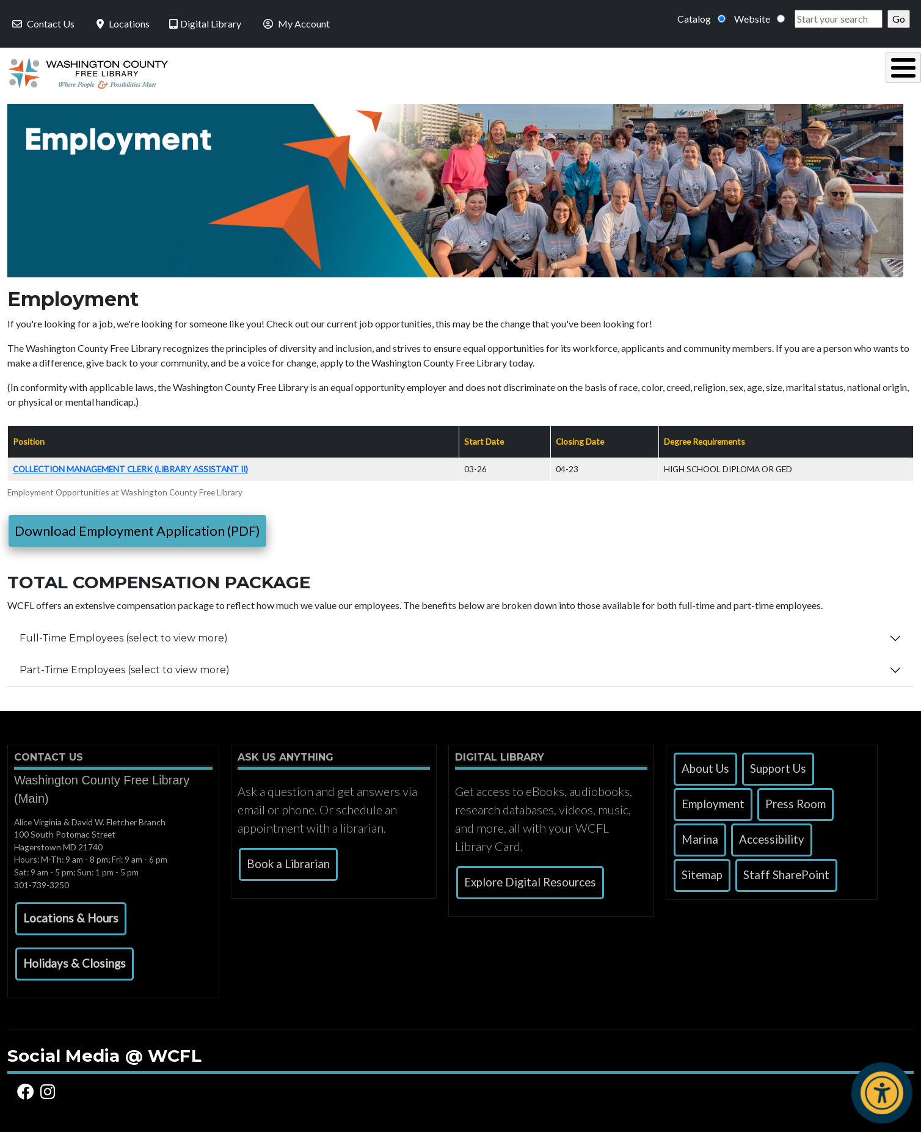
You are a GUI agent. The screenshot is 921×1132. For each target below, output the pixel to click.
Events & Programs (828, 71)
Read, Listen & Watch (497, 71)
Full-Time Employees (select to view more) (124, 635)
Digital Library (205, 23)
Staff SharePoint (786, 871)
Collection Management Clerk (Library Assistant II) (130, 466)
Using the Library (346, 71)
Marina (700, 836)
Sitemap (702, 871)
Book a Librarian (288, 860)
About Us (705, 765)
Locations (122, 23)
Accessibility (771, 836)
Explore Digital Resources (530, 879)
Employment (713, 801)
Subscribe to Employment (12, 703)
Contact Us (42, 23)
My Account (295, 23)
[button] (70, 915)
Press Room (795, 801)
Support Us (778, 765)
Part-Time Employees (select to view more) (125, 667)
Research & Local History (665, 71)
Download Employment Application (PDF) (137, 528)
